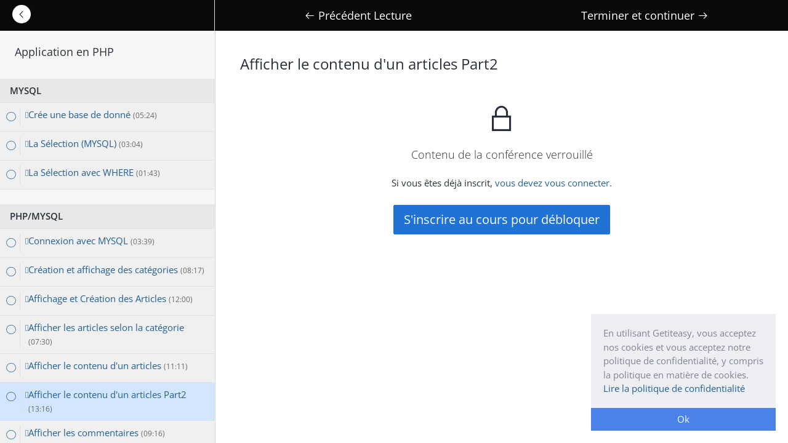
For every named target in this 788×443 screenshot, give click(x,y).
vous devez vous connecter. (553, 183)
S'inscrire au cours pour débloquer (502, 219)
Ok (683, 419)
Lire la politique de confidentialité (674, 388)
